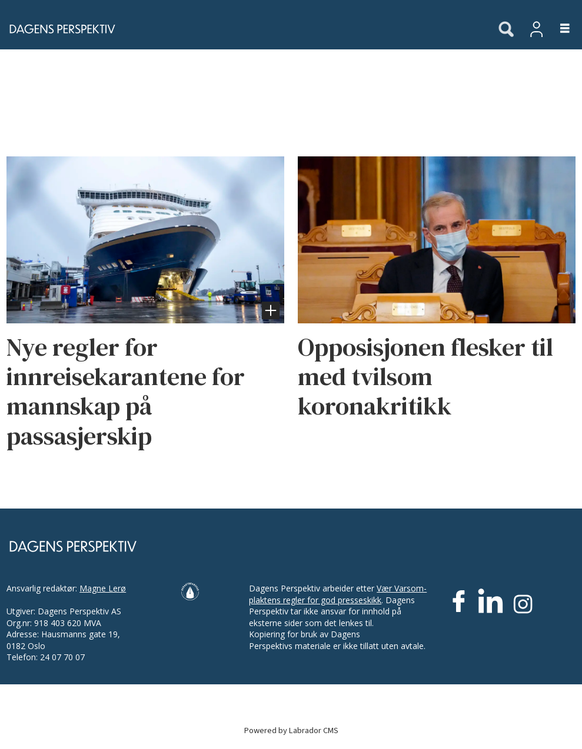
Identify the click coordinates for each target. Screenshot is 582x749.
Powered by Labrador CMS (291, 730)
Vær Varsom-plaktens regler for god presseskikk (338, 594)
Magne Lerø (102, 588)
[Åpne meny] (558, 29)
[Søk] (506, 30)
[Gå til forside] (242, 28)
